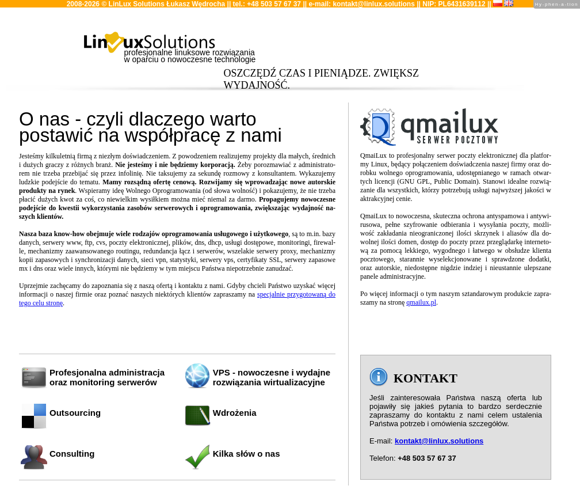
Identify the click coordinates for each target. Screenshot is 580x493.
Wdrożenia (235, 413)
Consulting (71, 453)
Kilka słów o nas (246, 453)
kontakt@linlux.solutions (373, 4)
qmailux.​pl (421, 302)
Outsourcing (75, 413)
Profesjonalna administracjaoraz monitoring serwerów (107, 377)
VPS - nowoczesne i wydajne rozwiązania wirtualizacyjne (271, 377)
